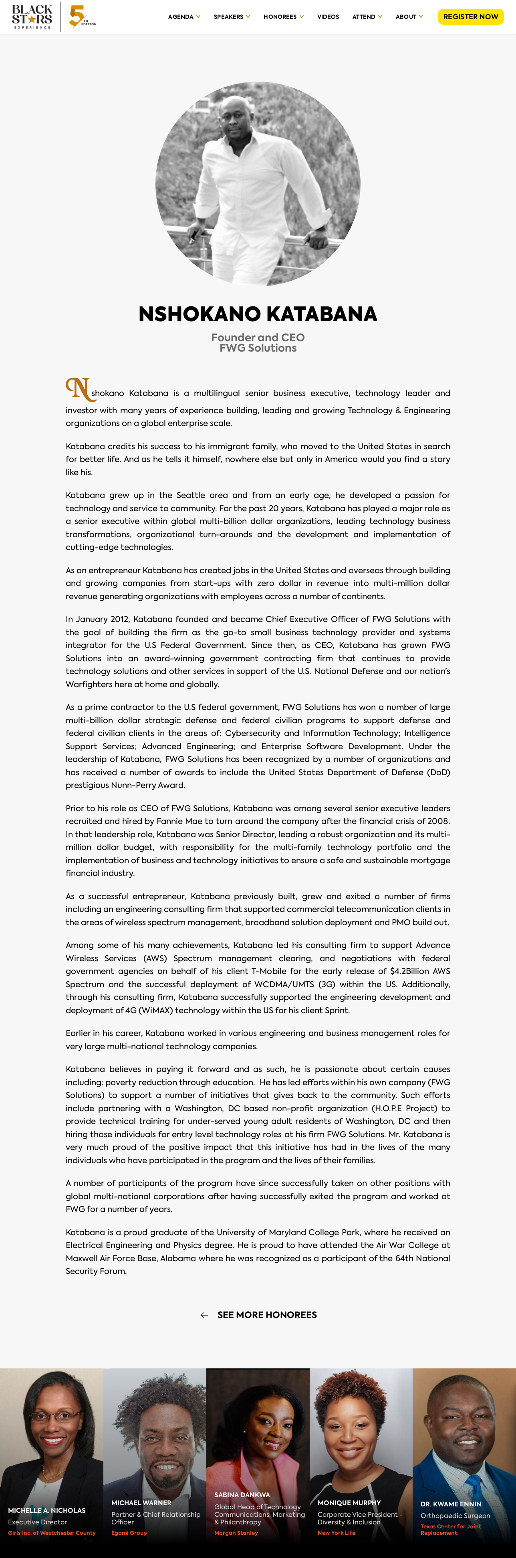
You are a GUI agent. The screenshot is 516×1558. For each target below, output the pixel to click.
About (406, 17)
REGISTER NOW (470, 17)
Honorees (280, 17)
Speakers (228, 17)
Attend (364, 17)
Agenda (181, 17)
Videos (328, 17)
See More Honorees (267, 1315)
